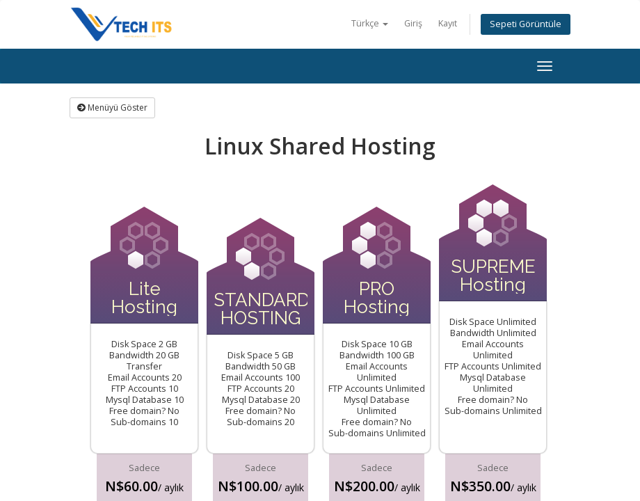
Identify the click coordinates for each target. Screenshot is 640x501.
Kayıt (447, 23)
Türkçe (369, 23)
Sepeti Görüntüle (525, 24)
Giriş (413, 23)
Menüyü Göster (112, 107)
